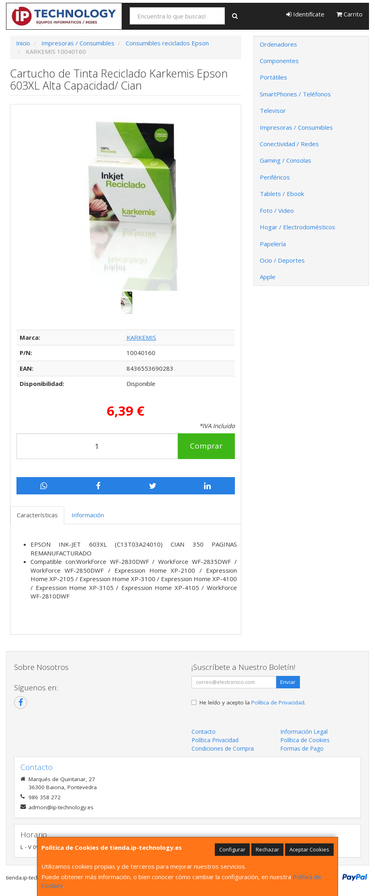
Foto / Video (277, 210)
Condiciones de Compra (223, 748)
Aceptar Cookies (309, 849)
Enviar (288, 682)
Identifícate (305, 14)
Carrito (349, 14)
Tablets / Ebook (282, 194)
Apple (267, 277)
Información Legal (304, 731)
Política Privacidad (215, 740)
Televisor (273, 110)
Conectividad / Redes (289, 144)
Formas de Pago (302, 748)
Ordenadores (278, 44)
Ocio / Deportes (282, 260)
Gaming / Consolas (285, 160)
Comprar (206, 446)
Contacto (204, 731)
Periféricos (275, 177)
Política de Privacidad (277, 702)
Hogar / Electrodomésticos (297, 227)
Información (87, 515)
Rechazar (267, 849)
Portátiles (273, 77)
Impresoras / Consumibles (296, 127)
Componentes (279, 61)
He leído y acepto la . (253, 702)
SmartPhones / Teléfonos (295, 94)
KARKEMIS (141, 337)
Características (37, 515)
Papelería (273, 244)
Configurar (232, 849)
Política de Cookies (305, 740)
